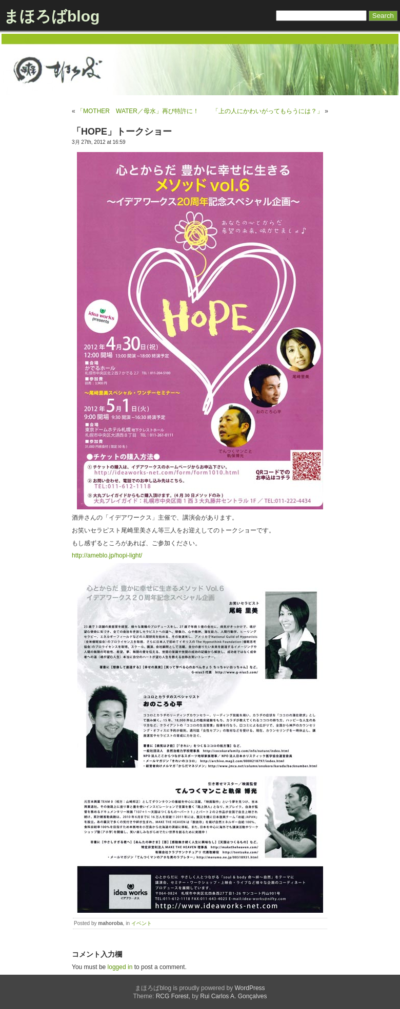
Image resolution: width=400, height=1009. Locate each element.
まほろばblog (51, 16)
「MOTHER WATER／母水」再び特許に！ (138, 111)
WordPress (249, 988)
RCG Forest (172, 996)
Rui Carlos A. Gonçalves (233, 996)
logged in (120, 967)
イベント (141, 923)
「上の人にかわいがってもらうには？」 (267, 111)
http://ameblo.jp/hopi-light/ (107, 555)
